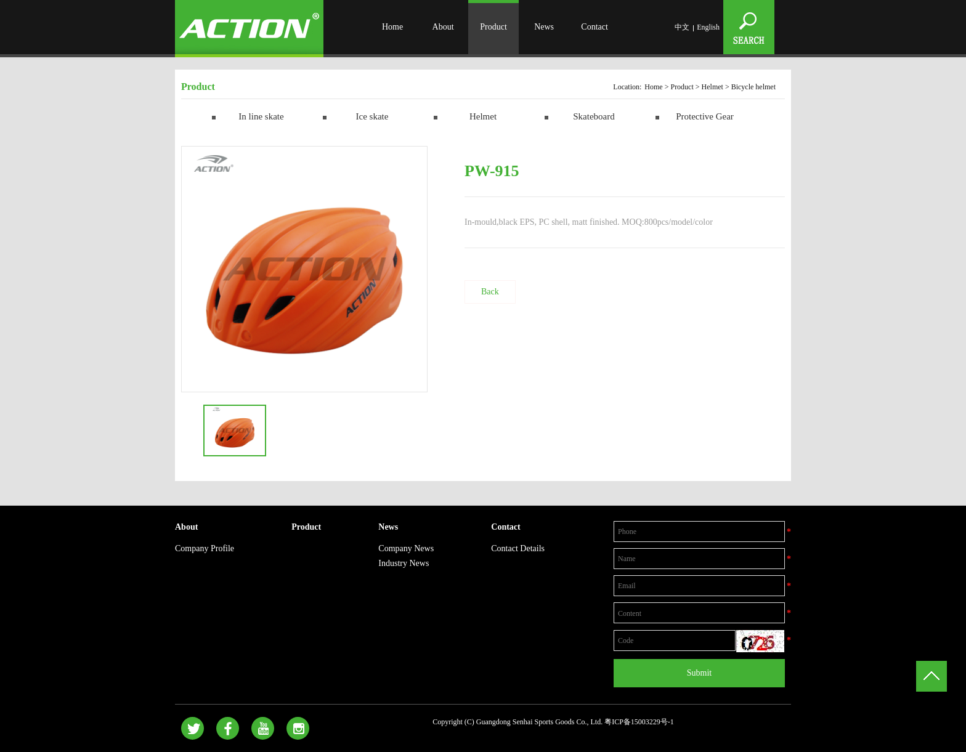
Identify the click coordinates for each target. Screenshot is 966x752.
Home (392, 26)
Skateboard (593, 116)
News (544, 26)
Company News (406, 548)
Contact (594, 26)
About (443, 26)
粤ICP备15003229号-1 (639, 722)
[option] (304, 269)
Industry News (403, 563)
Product (493, 26)
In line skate (260, 116)
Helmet (712, 87)
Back (490, 291)
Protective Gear (705, 116)
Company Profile (204, 548)
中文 (682, 27)
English (708, 27)
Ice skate (372, 116)
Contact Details (518, 548)
